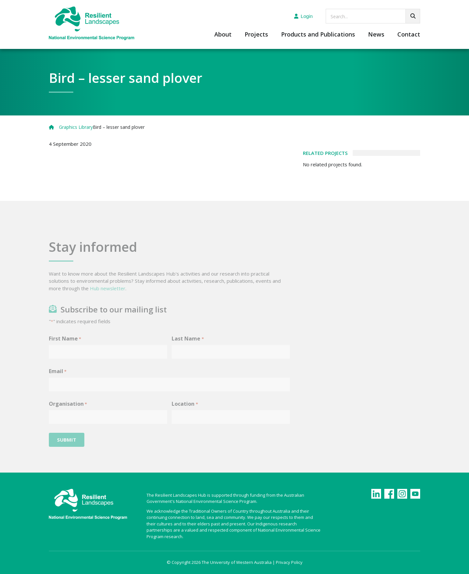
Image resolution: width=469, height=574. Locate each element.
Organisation (68, 411)
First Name (65, 345)
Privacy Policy (289, 562)
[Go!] (412, 16)
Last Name (188, 345)
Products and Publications (318, 34)
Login (303, 16)
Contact (408, 34)
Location (185, 411)
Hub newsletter (107, 295)
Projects (256, 34)
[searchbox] (373, 16)
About (223, 34)
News (376, 34)
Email (57, 378)
